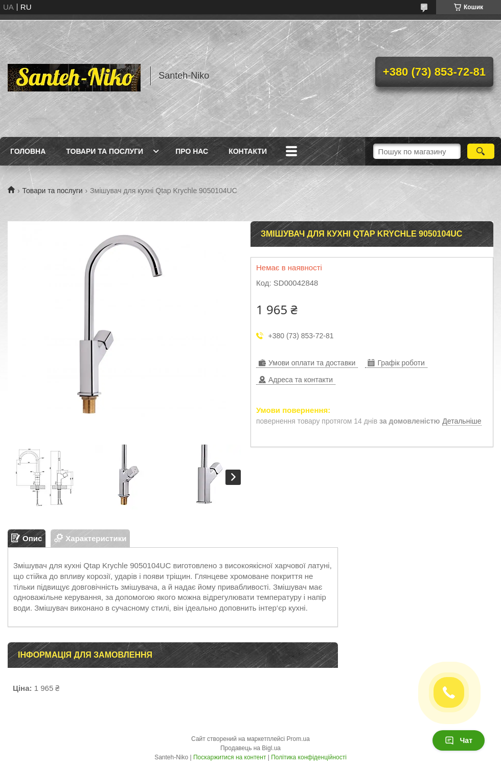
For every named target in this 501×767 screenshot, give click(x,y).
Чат (458, 740)
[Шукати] (480, 151)
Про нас (191, 151)
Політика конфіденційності (309, 757)
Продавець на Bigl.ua (250, 748)
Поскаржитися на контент (229, 757)
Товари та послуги (104, 151)
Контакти (248, 151)
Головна (27, 151)
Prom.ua (298, 738)
